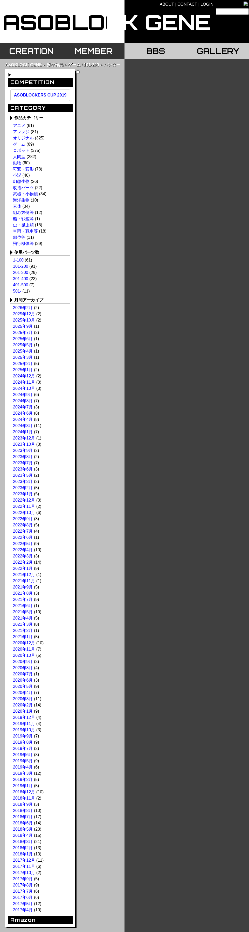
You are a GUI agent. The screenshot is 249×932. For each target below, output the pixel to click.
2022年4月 (23, 550)
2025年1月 (23, 370)
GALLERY (218, 51)
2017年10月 (24, 872)
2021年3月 (23, 624)
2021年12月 (24, 574)
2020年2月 (23, 705)
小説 (17, 175)
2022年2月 (23, 562)
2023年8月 (23, 456)
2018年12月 (24, 792)
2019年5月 (23, 761)
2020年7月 (23, 674)
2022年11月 (24, 506)
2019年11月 (24, 723)
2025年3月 (23, 357)
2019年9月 (23, 736)
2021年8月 (23, 593)
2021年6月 (23, 605)
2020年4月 (23, 692)
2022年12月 (24, 500)
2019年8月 (23, 742)
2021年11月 (24, 581)
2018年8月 (23, 810)
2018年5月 (23, 829)
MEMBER (93, 51)
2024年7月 (23, 407)
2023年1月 (23, 494)
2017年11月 (24, 866)
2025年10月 (24, 320)
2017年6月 (23, 897)
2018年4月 (23, 835)
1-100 (18, 260)
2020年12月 (24, 643)
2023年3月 (23, 481)
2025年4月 (23, 351)
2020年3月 (23, 699)
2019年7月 (23, 748)
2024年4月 (23, 419)
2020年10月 (24, 655)
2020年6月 (23, 680)
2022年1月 (23, 568)
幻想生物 (21, 181)
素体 (17, 206)
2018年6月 (23, 823)
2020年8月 (23, 668)
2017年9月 (23, 879)
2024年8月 (23, 401)
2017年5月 (23, 903)
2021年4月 (23, 618)
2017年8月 (23, 885)
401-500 (20, 285)
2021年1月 (23, 637)
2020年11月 (24, 649)
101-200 (91, 65)
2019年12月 (24, 717)
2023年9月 (23, 450)
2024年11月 (24, 382)
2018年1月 (23, 854)
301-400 (20, 279)
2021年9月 (23, 587)
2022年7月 (23, 531)
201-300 (20, 272)
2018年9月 (23, 804)
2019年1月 (23, 786)
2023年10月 (24, 444)
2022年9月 (23, 519)
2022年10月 (24, 512)
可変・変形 (23, 169)
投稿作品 (55, 65)
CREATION (31, 51)
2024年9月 (23, 394)
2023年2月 (23, 488)
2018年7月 (23, 817)
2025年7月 (23, 332)
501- (17, 291)
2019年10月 (24, 730)
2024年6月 (23, 413)
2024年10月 (24, 388)
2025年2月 (23, 363)
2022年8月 (23, 525)
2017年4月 (23, 910)
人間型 (19, 156)
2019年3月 (23, 773)
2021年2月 (23, 630)
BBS (155, 51)
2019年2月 (23, 779)
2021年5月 (23, 612)
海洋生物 (21, 200)
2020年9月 (23, 661)
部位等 (19, 237)
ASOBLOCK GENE (23, 65)
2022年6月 (23, 537)
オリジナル (23, 138)
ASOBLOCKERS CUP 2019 (40, 95)
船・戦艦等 (23, 219)
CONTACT (187, 4)
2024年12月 (24, 376)
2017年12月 (24, 860)
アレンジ (21, 132)
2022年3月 (23, 556)
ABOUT (167, 4)
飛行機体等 (23, 243)
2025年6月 (23, 339)
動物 (17, 163)
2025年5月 (23, 345)
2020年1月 (23, 711)
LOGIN (206, 4)
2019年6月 (23, 754)
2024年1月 (23, 432)
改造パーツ (23, 187)
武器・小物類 (25, 194)
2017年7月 (23, 891)
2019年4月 (23, 767)
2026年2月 (23, 307)
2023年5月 (23, 475)
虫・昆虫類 (23, 225)
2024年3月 (23, 425)
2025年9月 (23, 326)
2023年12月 (24, 438)
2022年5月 (23, 543)
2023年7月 (23, 463)
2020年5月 (23, 686)
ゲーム (74, 65)
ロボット (21, 150)
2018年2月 (23, 848)
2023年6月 (23, 469)
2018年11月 (24, 798)
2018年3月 (23, 841)
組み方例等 (23, 212)
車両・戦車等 (25, 231)
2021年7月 (23, 599)
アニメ (19, 125)
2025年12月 (24, 314)
